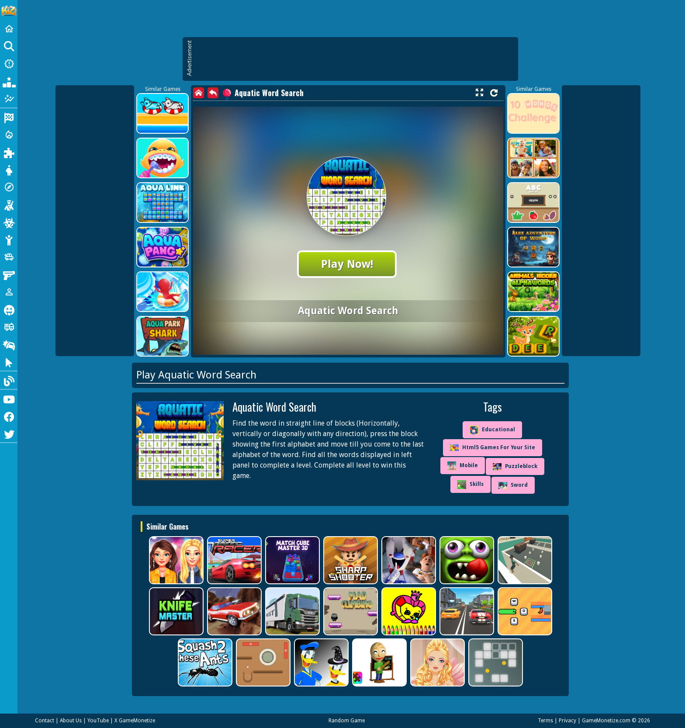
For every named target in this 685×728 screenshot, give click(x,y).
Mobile (462, 465)
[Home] (8, 29)
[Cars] (8, 257)
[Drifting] (8, 344)
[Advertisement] (355, 59)
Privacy (567, 721)
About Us (71, 721)
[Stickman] (8, 239)
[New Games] (8, 64)
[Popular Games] (8, 81)
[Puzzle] (8, 152)
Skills (470, 484)
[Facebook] (8, 416)
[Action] (8, 134)
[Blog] (8, 380)
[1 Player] (8, 292)
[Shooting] (8, 204)
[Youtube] (8, 398)
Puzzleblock (515, 466)
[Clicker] (8, 362)
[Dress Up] (8, 169)
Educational (492, 430)
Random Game (347, 721)
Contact (44, 721)
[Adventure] (8, 187)
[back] (213, 92)
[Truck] (8, 327)
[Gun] (8, 274)
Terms (545, 721)
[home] (198, 92)
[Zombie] (8, 222)
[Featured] (8, 98)
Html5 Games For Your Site (492, 447)
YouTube (98, 721)
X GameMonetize (134, 721)
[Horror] (8, 309)
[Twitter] (8, 433)
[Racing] (8, 117)
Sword (513, 485)
